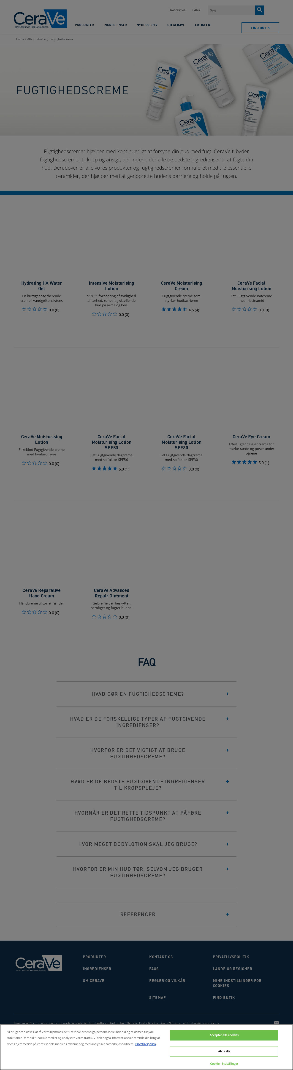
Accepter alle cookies (224, 1037)
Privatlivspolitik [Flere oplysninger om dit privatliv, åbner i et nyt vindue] (145, 1046)
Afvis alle (224, 1053)
